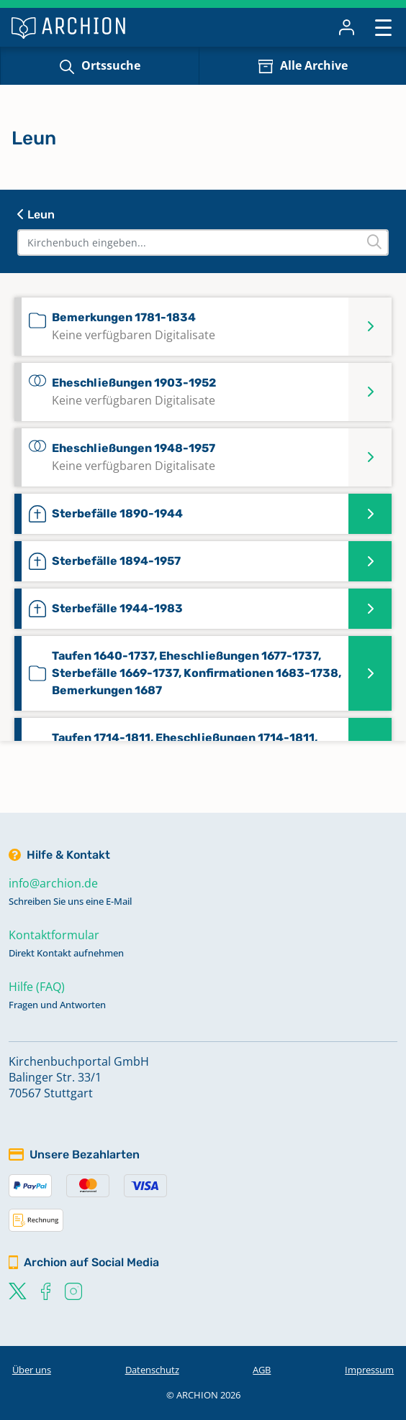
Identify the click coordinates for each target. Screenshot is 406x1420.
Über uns (31, 1369)
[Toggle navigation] (383, 27)
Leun (36, 214)
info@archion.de (53, 883)
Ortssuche (110, 65)
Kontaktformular (54, 935)
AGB (262, 1369)
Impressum (369, 1369)
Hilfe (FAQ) (37, 987)
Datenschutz (152, 1369)
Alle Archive (314, 65)
